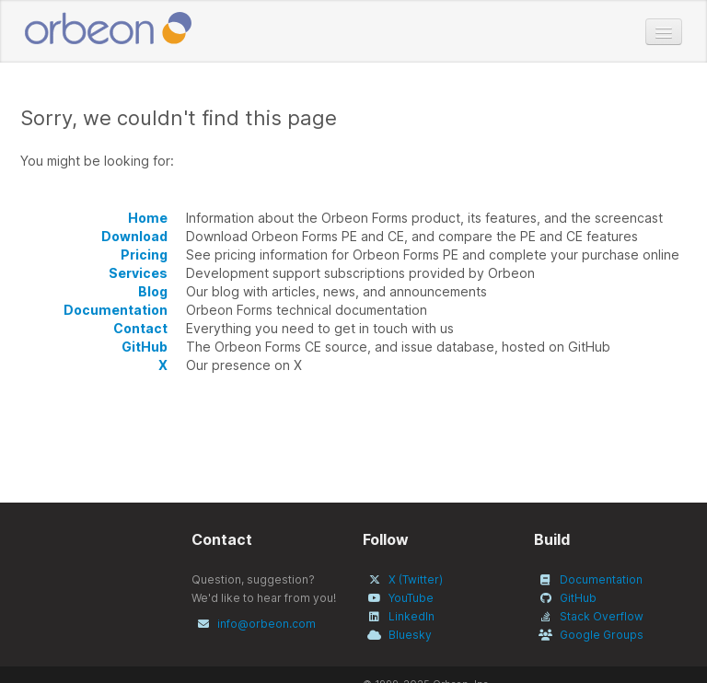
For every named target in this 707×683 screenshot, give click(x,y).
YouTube (411, 598)
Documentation (116, 310)
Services (138, 273)
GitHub (145, 346)
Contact (140, 328)
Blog (153, 291)
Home (148, 218)
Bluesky (410, 635)
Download (134, 236)
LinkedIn (411, 616)
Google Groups (601, 635)
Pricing (144, 254)
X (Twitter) (415, 579)
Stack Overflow (601, 616)
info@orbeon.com (266, 624)
